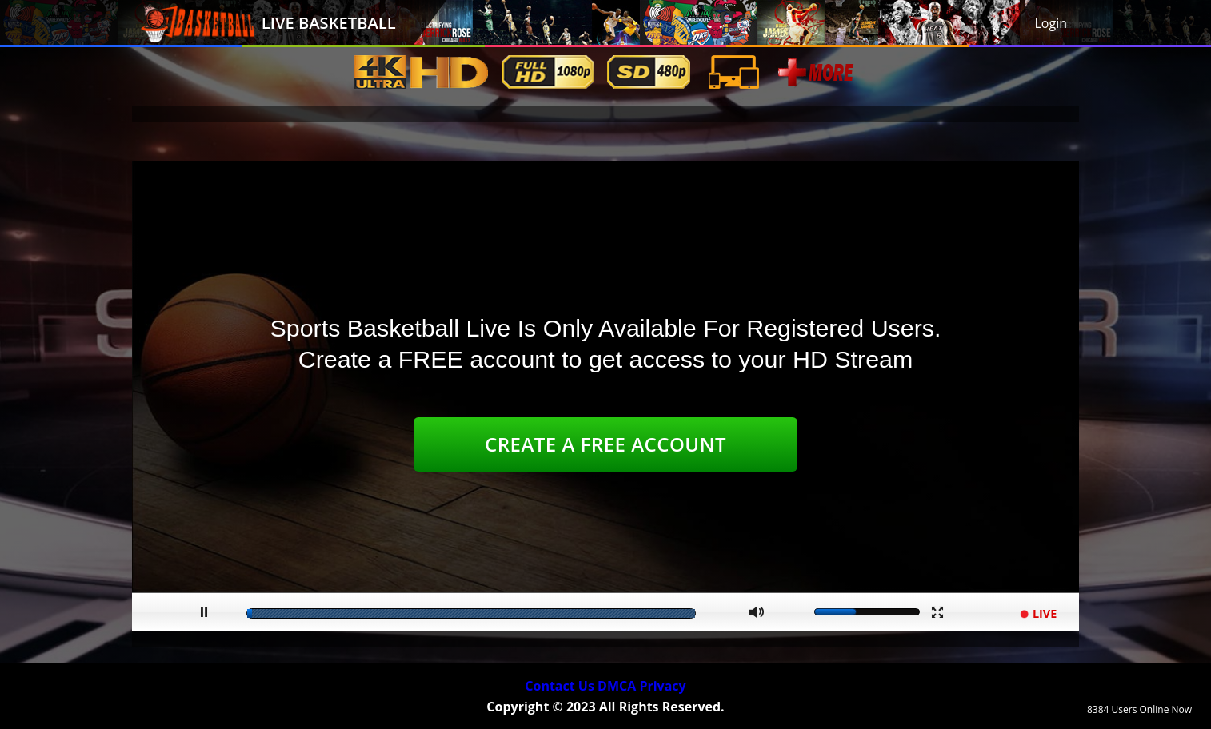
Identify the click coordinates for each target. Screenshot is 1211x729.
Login (1050, 23)
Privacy (662, 686)
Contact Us (559, 686)
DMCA (617, 686)
